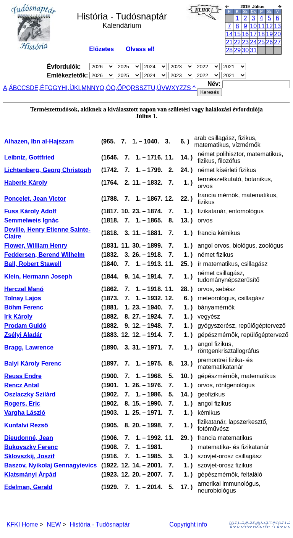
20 (277, 34)
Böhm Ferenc (23, 307)
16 (245, 34)
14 (229, 34)
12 (269, 26)
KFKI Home (22, 524)
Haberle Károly (25, 182)
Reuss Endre (23, 376)
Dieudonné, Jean (28, 438)
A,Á (8, 88)
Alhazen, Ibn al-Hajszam (39, 141)
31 (253, 50)
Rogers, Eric (22, 403)
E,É (39, 88)
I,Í (68, 88)
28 (229, 50)
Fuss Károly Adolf (30, 211)
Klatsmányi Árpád (30, 474)
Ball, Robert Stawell (32, 264)
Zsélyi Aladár (23, 335)
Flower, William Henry (35, 245)
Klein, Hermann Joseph (38, 276)
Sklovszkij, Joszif (29, 456)
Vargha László (24, 412)
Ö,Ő (116, 88)
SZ (143, 88)
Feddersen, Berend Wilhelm (44, 254)
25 (261, 42)
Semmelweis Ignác (31, 220)
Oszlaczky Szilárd (29, 394)
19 (269, 34)
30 (245, 50)
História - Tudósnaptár (100, 524)
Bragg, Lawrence (28, 347)
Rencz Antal (21, 385)
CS (25, 88)
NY (95, 88)
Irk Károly (18, 316)
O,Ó (105, 88)
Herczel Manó (24, 289)
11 (261, 26)
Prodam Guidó (25, 325)
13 (277, 26)
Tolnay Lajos (22, 298)
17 (253, 34)
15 (237, 34)
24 (253, 42)
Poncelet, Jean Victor (35, 198)
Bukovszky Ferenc (31, 447)
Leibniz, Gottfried (29, 157)
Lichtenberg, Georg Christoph (47, 170)
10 (253, 26)
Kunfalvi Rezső (26, 425)
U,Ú (156, 88)
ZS (187, 88)
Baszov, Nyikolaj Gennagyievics (50, 465)
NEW (54, 524)
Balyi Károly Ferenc (32, 363)
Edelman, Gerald (28, 487)
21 (229, 42)
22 (237, 42)
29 (237, 50)
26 (269, 42)
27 (277, 42)
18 (261, 34)
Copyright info (188, 524)
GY (57, 88)
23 (245, 42)
